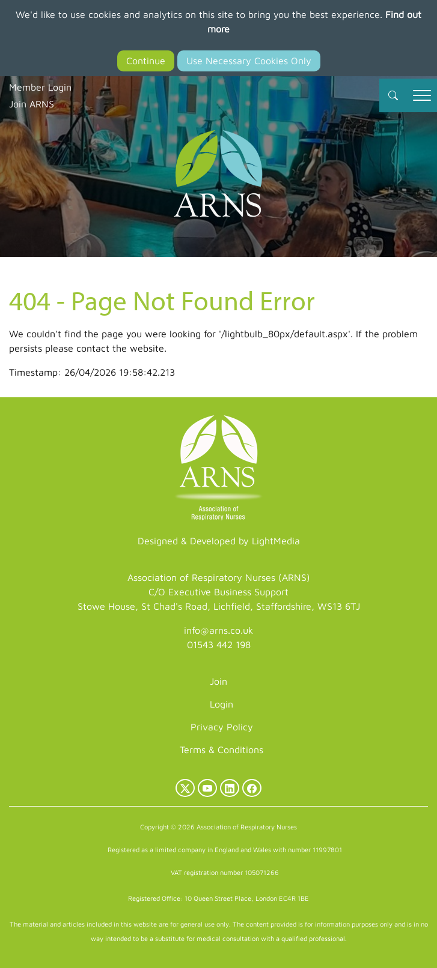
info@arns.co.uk (218, 630)
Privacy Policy (222, 726)
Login (221, 704)
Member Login (40, 87)
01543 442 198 (219, 644)
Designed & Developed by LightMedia (219, 540)
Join (218, 681)
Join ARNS (31, 103)
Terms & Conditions (221, 749)
